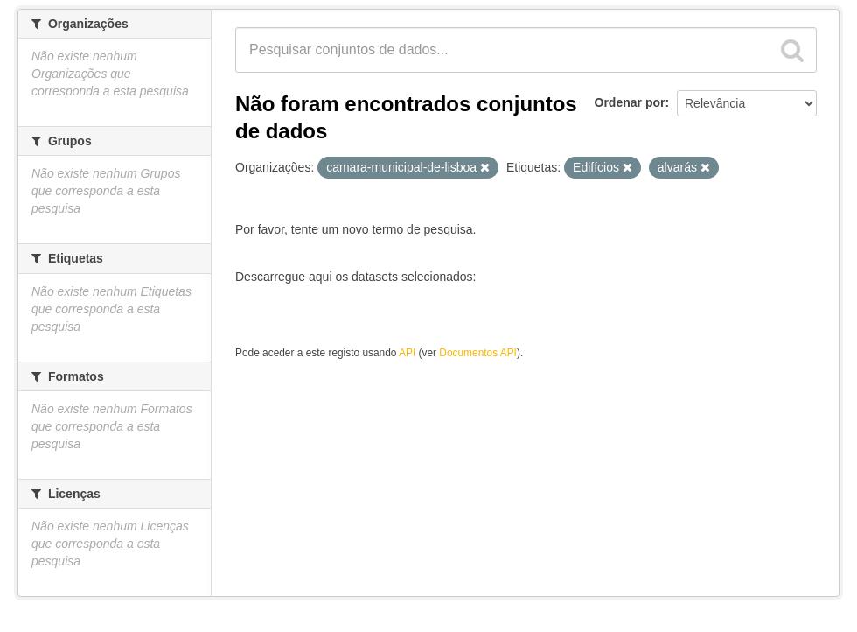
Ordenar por (630, 102)
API (407, 353)
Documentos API (478, 353)
